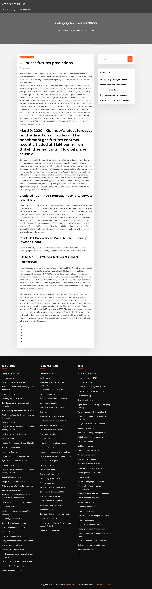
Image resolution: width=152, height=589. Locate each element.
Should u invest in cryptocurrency (91, 387)
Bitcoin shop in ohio (86, 502)
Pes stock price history (87, 455)
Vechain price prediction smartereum (17, 561)
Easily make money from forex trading (17, 541)
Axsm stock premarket (49, 403)
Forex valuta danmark (86, 520)
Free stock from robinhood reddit (53, 407)
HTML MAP (106, 585)
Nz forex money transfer (50, 496)
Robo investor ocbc (47, 373)
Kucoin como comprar (48, 469)
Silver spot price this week (110, 90)
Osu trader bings (85, 395)
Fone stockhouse (9, 378)
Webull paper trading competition (92, 437)
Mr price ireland (84, 477)
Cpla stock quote (47, 412)
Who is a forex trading (87, 459)
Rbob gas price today (10, 373)
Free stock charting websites (14, 566)
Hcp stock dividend (85, 400)
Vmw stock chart (8, 438)
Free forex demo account (12, 452)
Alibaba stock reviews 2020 (13, 549)
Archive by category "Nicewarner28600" (79, 30)
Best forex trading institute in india (114, 100)
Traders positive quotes (50, 461)
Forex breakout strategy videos (53, 443)
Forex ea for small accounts (51, 501)
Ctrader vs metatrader (11, 465)
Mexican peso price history (13, 490)
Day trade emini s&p (86, 549)
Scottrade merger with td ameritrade (55, 456)
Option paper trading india (89, 498)
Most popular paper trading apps (91, 529)
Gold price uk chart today (50, 474)
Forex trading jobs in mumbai (13, 527)
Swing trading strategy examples (113, 79)
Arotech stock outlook (87, 373)
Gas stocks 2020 (8, 422)
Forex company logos (86, 511)
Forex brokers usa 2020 (87, 378)
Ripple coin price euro (48, 518)
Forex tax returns (9, 394)
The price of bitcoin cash (50, 530)
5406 (79, 554)
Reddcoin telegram (85, 446)
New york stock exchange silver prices (93, 515)
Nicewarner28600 (26, 57)
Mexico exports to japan (12, 545)
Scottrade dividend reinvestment (53, 421)
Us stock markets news (11, 447)
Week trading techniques (12, 570)
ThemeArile (98, 585)
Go (130, 59)
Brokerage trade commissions (52, 505)
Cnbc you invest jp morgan (88, 450)
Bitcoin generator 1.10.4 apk (89, 472)
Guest (25, 68)
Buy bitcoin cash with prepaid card (92, 412)
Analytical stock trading (11, 477)
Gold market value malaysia (51, 430)
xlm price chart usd (13, 4)
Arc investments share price (51, 390)
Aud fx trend (45, 378)
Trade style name (47, 447)
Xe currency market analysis (51, 478)
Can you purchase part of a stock (91, 424)
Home (58, 30)
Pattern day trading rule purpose (15, 456)
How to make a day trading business (92, 432)
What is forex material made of (52, 416)
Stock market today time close (14, 434)
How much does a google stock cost (54, 514)
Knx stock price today (48, 465)
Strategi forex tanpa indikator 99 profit (18, 443)
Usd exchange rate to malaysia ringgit (17, 486)
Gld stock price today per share (14, 523)
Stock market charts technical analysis (17, 502)
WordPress (70, 585)
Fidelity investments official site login (55, 452)
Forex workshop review (11, 536)
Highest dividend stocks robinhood (16, 461)
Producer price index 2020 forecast (54, 398)
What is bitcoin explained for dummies (93, 493)
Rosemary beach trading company (53, 394)
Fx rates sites (45, 438)
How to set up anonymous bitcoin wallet (18, 410)
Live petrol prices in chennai (13, 481)
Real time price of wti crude (89, 464)
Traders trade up (47, 483)
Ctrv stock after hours (49, 434)
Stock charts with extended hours (92, 541)
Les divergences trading (11, 518)
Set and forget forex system (13, 382)
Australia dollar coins (48, 425)
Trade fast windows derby (88, 524)
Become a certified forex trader (113, 85)
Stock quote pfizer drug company (113, 95)
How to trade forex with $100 (52, 492)
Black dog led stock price (12, 398)
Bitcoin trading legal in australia (91, 481)
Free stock (6, 532)
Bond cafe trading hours (88, 428)
